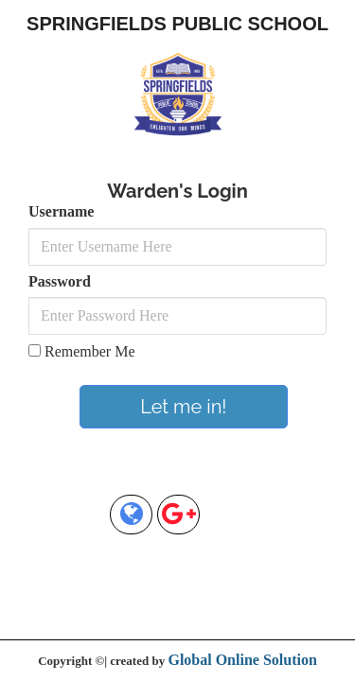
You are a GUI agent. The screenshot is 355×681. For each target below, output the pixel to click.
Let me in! (183, 406)
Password (59, 281)
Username (61, 211)
